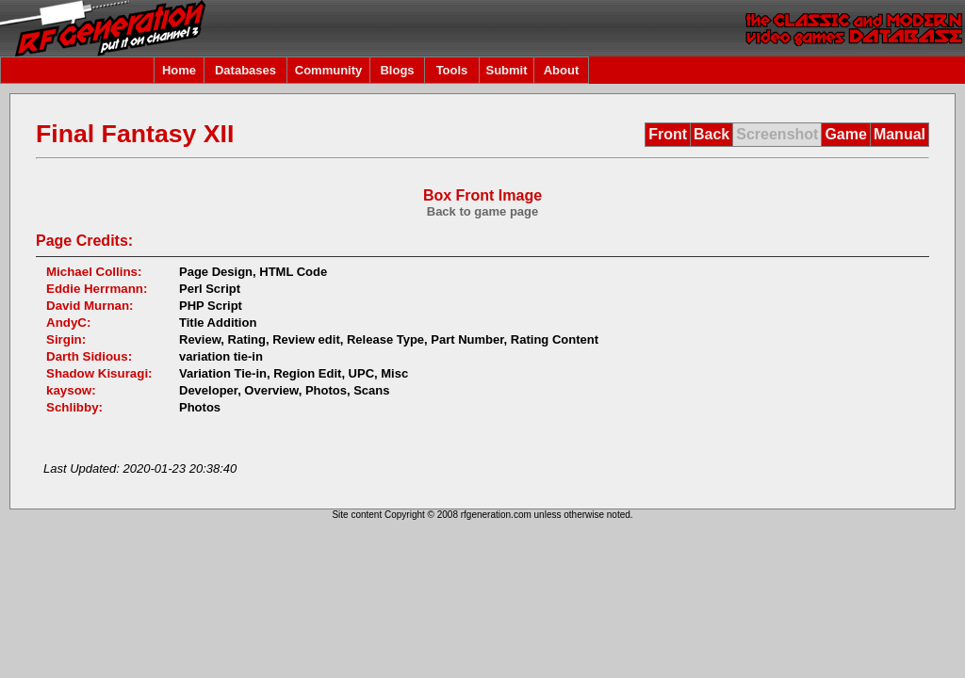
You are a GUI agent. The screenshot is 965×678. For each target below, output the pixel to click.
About (562, 70)
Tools (452, 70)
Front (667, 134)
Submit (506, 70)
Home (179, 70)
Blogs (397, 70)
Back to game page (483, 211)
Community (329, 70)
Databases (245, 70)
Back (711, 134)
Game (845, 134)
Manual (899, 134)
